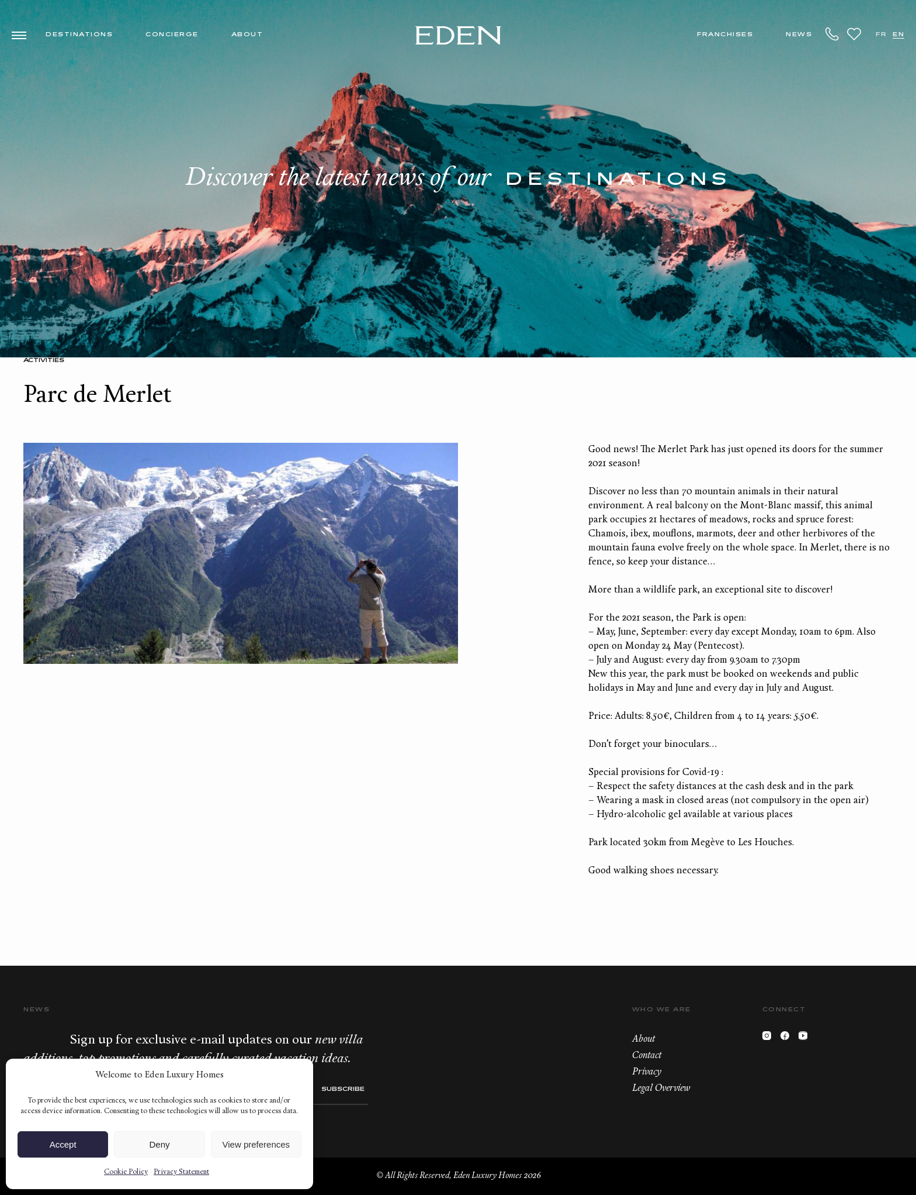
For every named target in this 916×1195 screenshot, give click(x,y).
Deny (159, 1144)
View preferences (256, 1144)
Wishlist (854, 34)
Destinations (79, 35)
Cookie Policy (126, 1172)
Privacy (646, 1072)
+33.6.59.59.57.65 (832, 34)
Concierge (172, 35)
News (799, 35)
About (247, 35)
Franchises (725, 35)
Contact (646, 1055)
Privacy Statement (181, 1172)
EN (898, 35)
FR (881, 35)
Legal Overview (661, 1088)
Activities (43, 360)
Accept (63, 1144)
